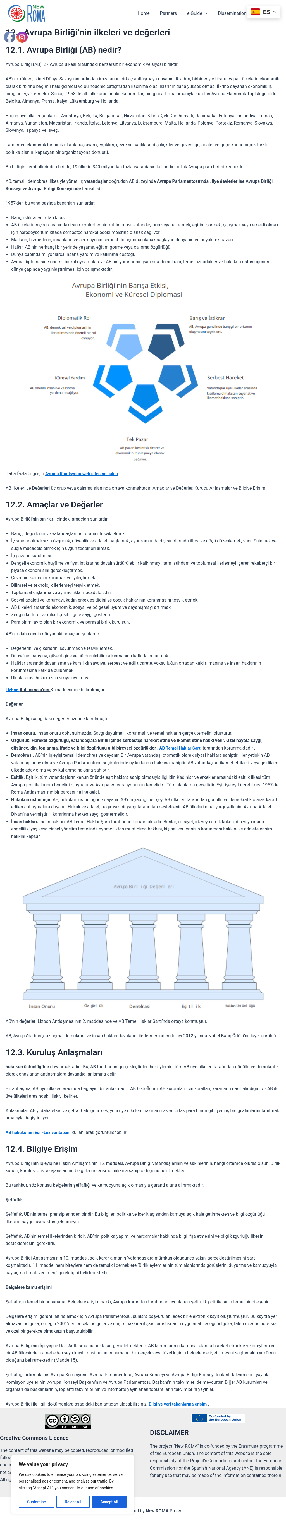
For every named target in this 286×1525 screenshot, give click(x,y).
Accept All (109, 1502)
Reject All (73, 1502)
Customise (36, 1502)
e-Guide (200, 13)
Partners (173, 13)
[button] (208, 13)
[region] (72, 1484)
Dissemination (237, 13)
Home (150, 13)
